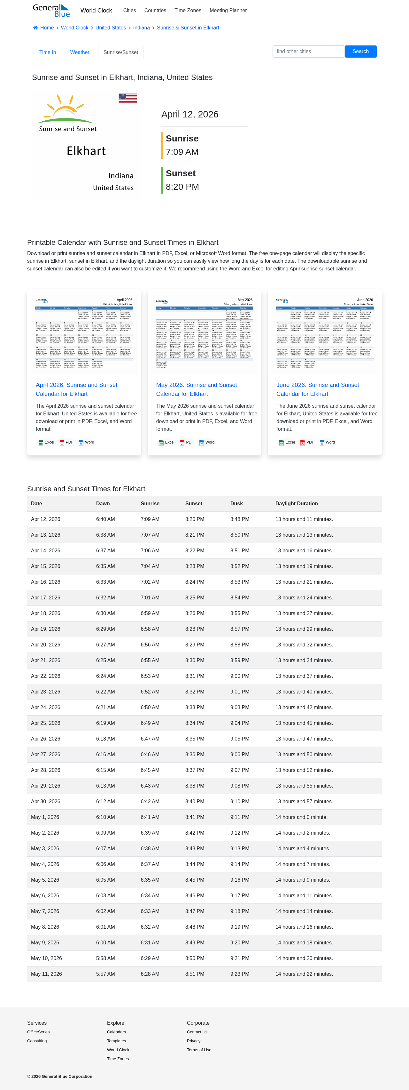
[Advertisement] (323, 135)
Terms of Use (199, 1049)
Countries (155, 10)
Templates (116, 1040)
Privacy (194, 1040)
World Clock (96, 10)
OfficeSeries (38, 1032)
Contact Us (197, 1032)
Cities (129, 10)
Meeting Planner (228, 10)
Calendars (116, 1032)
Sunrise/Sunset (121, 52)
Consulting (37, 1040)
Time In (47, 52)
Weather (79, 52)
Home (43, 27)
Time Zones (187, 10)
